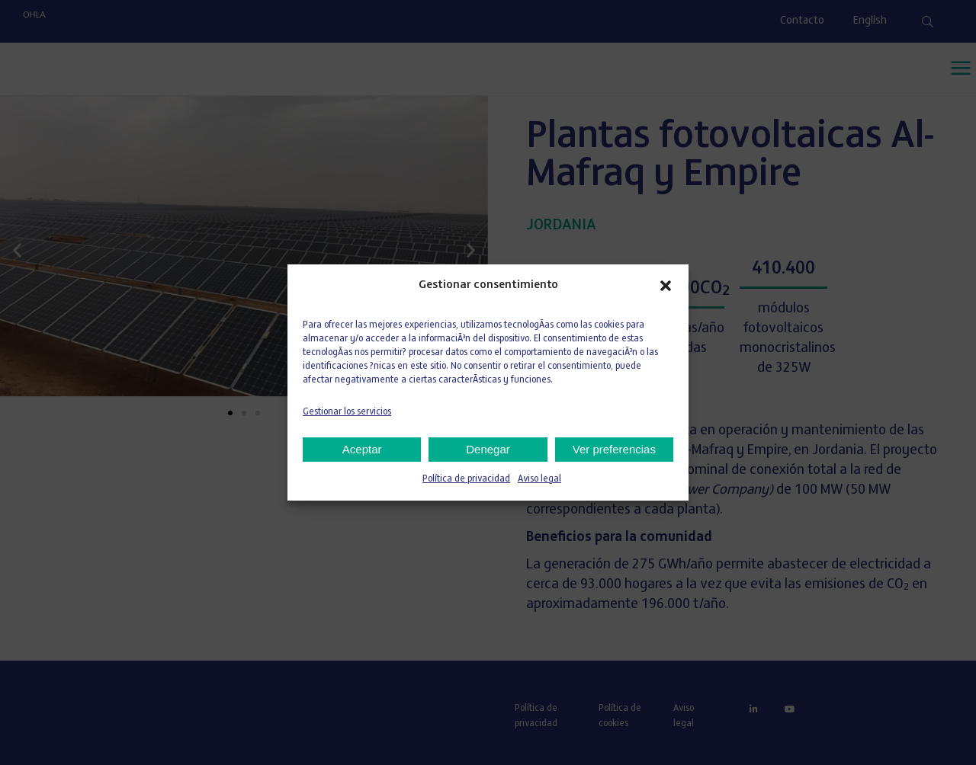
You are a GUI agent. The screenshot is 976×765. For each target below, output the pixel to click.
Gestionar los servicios (347, 412)
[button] (665, 285)
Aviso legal (539, 479)
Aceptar (362, 449)
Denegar (488, 449)
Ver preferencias (614, 449)
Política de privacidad (466, 479)
